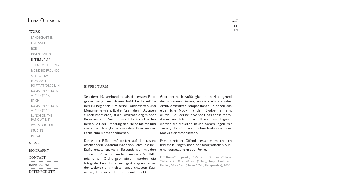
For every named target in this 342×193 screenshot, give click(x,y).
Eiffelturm (40, 59)
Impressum (39, 164)
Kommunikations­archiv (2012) (45, 93)
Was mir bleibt (42, 125)
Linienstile (39, 43)
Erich (35, 100)
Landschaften (42, 37)
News (34, 143)
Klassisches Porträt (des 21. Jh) (45, 83)
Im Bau (36, 136)
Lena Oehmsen (44, 20)
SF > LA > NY (39, 76)
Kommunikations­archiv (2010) (45, 108)
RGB (34, 48)
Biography (39, 150)
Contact (37, 157)
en (236, 30)
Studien (37, 130)
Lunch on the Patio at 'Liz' (41, 117)
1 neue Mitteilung (45, 65)
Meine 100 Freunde (45, 70)
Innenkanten (41, 54)
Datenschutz (42, 171)
